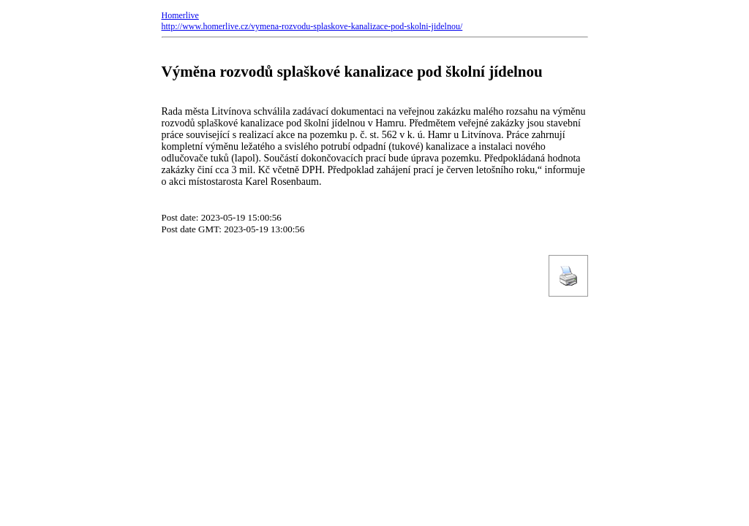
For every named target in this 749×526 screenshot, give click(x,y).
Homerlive (180, 15)
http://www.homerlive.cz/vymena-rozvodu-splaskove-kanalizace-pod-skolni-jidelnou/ (312, 26)
